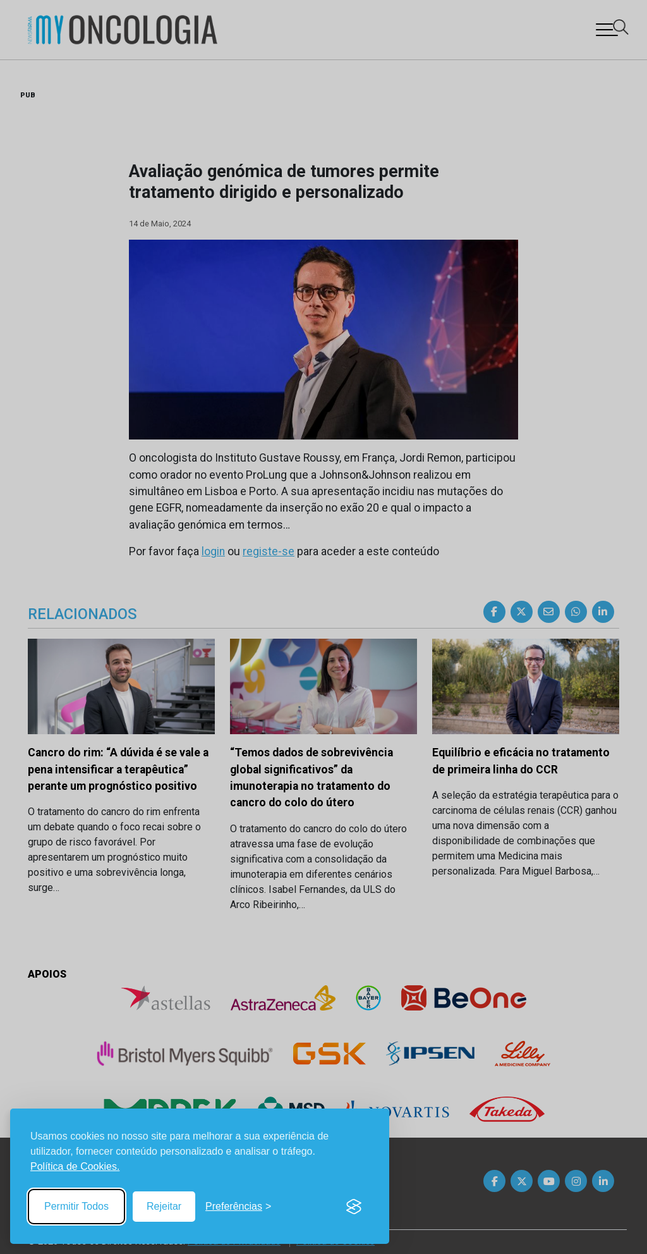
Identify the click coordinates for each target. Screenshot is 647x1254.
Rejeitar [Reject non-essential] (164, 1206)
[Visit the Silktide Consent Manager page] (354, 1206)
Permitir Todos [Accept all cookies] (76, 1206)
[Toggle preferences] (238, 1206)
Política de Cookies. (74, 1166)
